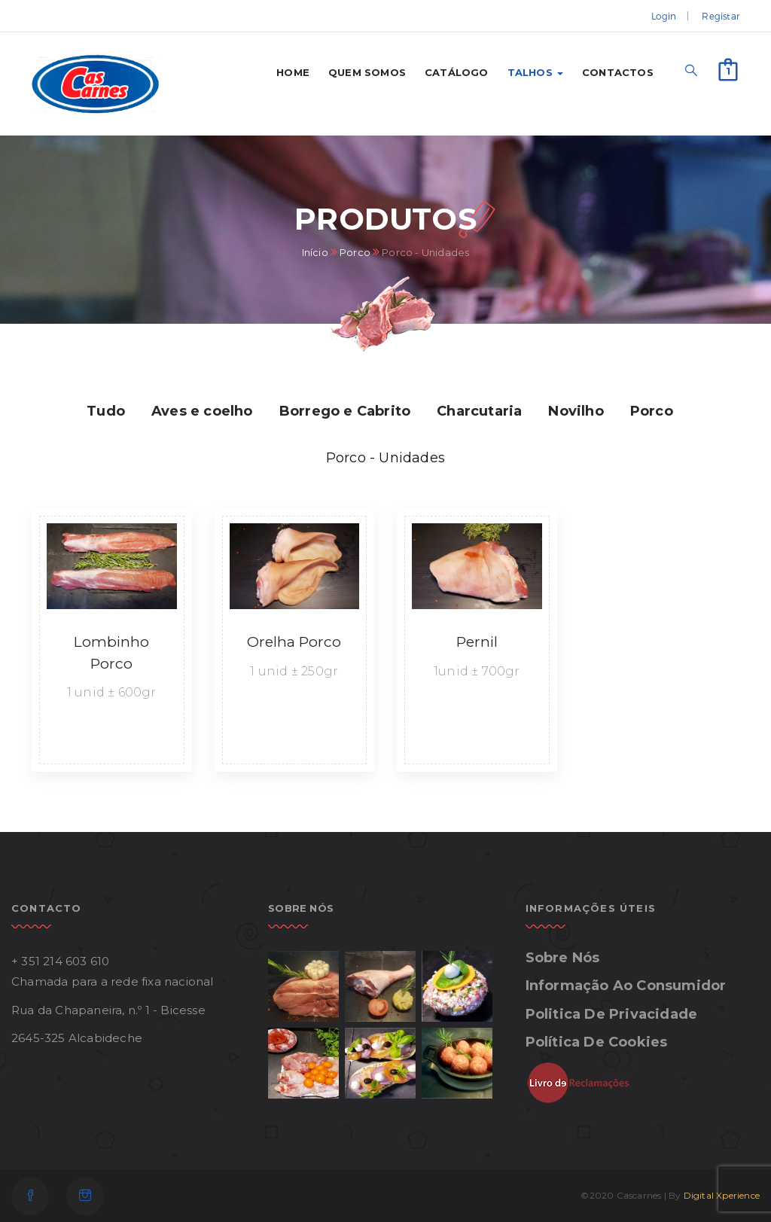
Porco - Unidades (385, 457)
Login (663, 16)
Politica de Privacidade (612, 1014)
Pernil (477, 642)
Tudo (106, 411)
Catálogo (457, 72)
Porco (355, 252)
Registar (720, 16)
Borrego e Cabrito (344, 411)
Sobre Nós (563, 957)
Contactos (618, 72)
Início (315, 252)
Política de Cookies (597, 1042)
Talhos (535, 72)
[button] (728, 67)
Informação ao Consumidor (626, 985)
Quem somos (367, 72)
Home (292, 72)
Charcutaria (479, 411)
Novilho (575, 411)
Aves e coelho (202, 411)
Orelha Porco (294, 642)
